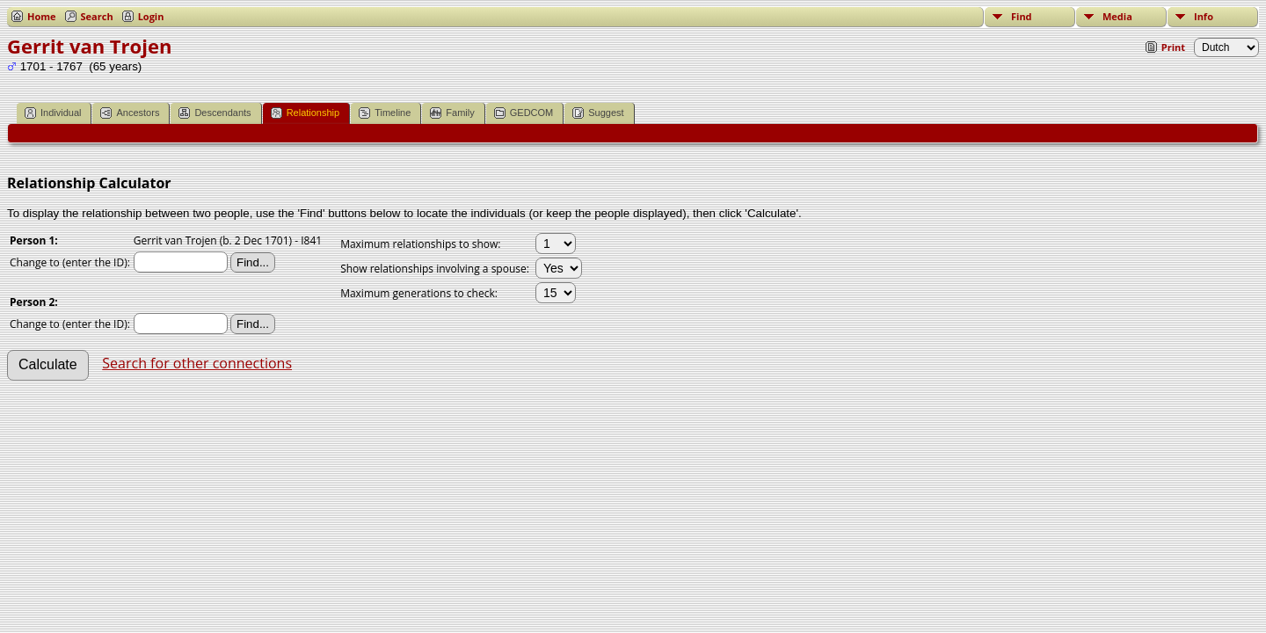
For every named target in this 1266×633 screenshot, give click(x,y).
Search (97, 16)
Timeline (385, 113)
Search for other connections (197, 363)
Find (1021, 16)
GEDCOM (524, 113)
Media (1117, 16)
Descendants (214, 113)
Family (452, 113)
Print (1173, 47)
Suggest (597, 113)
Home (41, 16)
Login (151, 16)
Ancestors (129, 113)
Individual (53, 113)
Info (1203, 16)
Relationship (305, 113)
